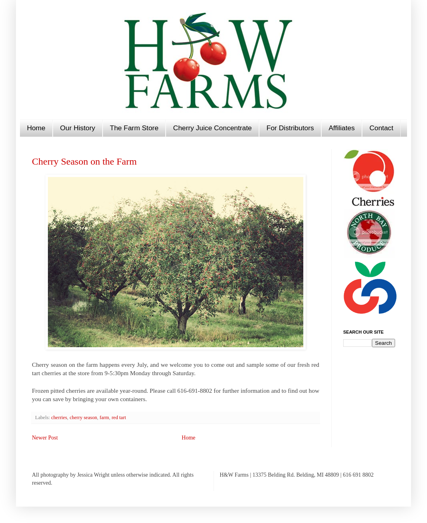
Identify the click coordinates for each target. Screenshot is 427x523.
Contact (381, 128)
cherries (59, 417)
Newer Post (45, 438)
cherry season (83, 417)
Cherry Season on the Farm (84, 161)
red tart (119, 417)
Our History (77, 128)
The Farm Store (134, 128)
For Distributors (290, 128)
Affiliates (341, 128)
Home (36, 128)
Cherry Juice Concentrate (212, 128)
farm (104, 417)
